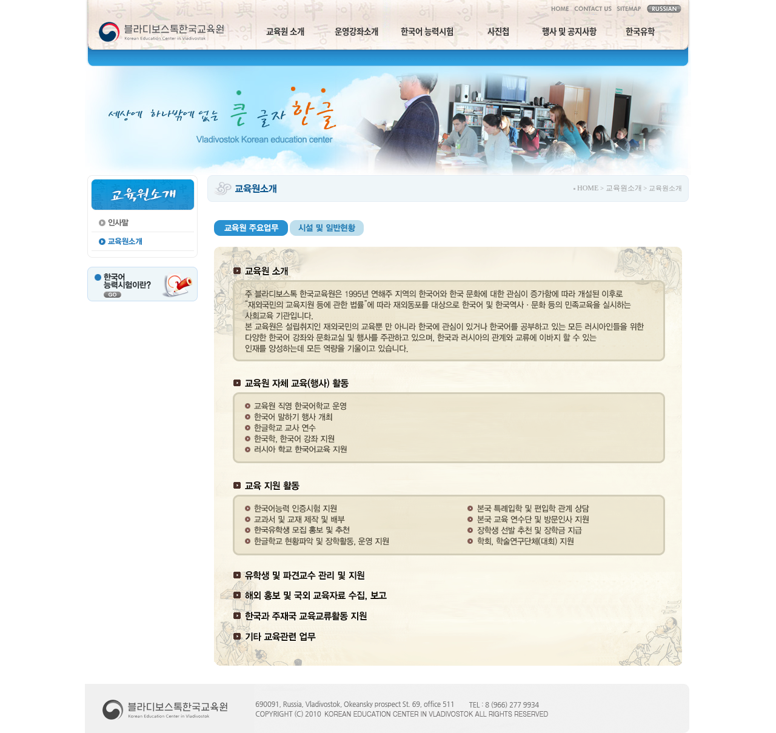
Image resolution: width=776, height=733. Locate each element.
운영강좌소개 (356, 31)
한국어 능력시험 (427, 31)
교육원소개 (624, 188)
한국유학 (640, 31)
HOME (587, 188)
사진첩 (498, 31)
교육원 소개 (285, 31)
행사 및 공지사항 (569, 31)
